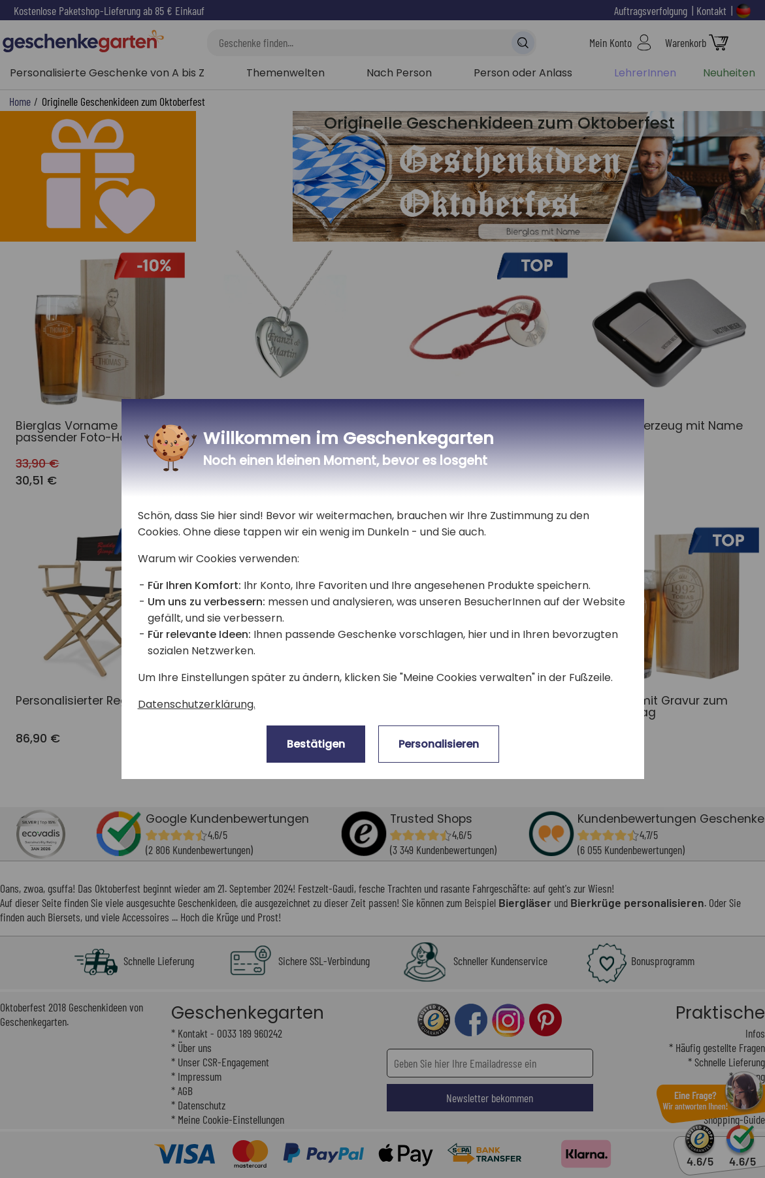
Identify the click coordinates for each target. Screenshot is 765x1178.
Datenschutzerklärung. (196, 704)
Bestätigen (316, 744)
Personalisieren (439, 744)
